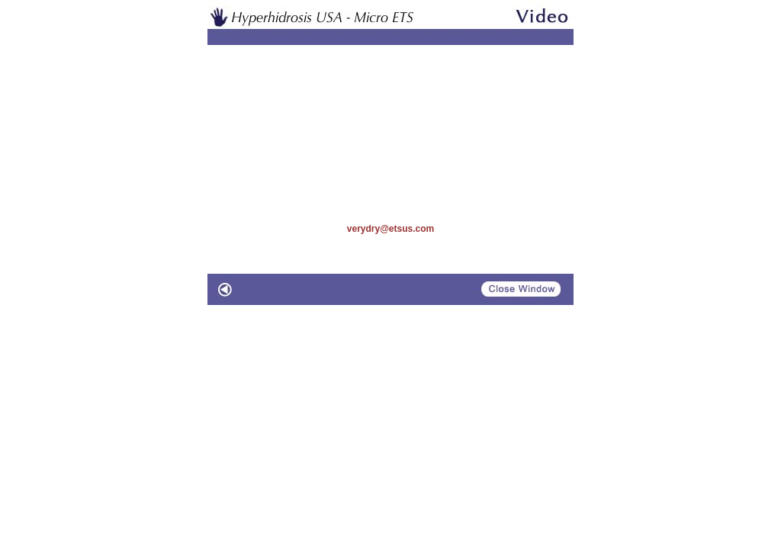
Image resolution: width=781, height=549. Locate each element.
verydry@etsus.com (390, 228)
